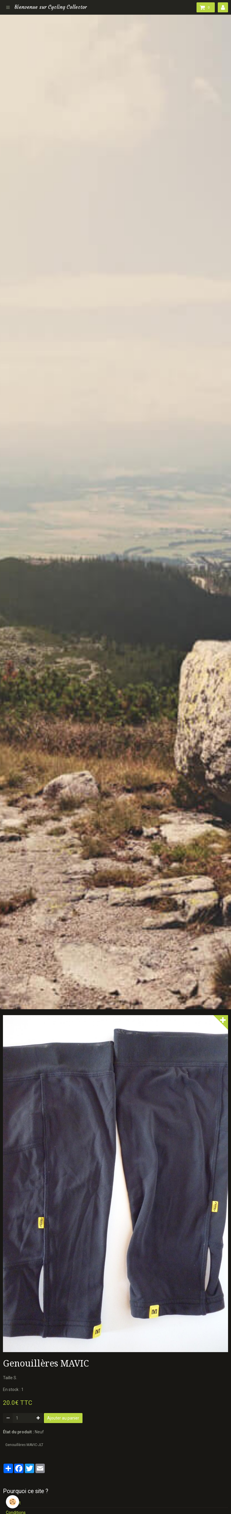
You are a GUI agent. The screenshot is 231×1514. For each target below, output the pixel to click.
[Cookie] (12, 1501)
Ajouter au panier (63, 1418)
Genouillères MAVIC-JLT (24, 1445)
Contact (13, 1502)
